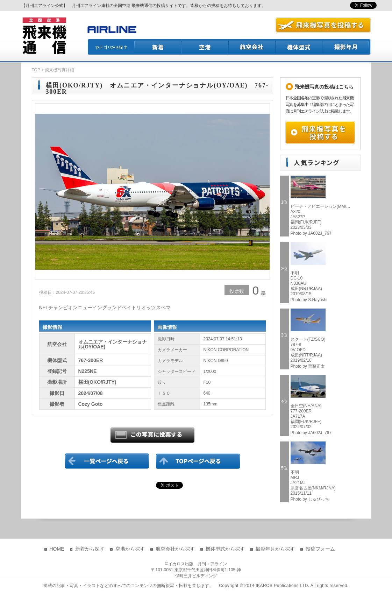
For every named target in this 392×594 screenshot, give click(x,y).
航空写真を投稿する (323, 25)
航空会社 (252, 47)
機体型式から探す (225, 549)
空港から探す (130, 549)
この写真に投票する (152, 435)
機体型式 (299, 47)
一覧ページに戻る (107, 461)
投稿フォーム (320, 549)
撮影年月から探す (275, 549)
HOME (57, 549)
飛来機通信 (44, 36)
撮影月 (346, 47)
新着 (158, 47)
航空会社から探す (175, 549)
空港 (205, 47)
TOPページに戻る (198, 461)
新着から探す (90, 549)
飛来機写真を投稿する (320, 132)
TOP (36, 70)
